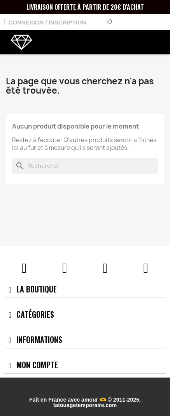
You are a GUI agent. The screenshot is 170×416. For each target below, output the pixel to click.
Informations (39, 339)
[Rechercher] (85, 166)
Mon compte (37, 365)
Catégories (35, 314)
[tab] (85, 289)
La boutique (36, 289)
